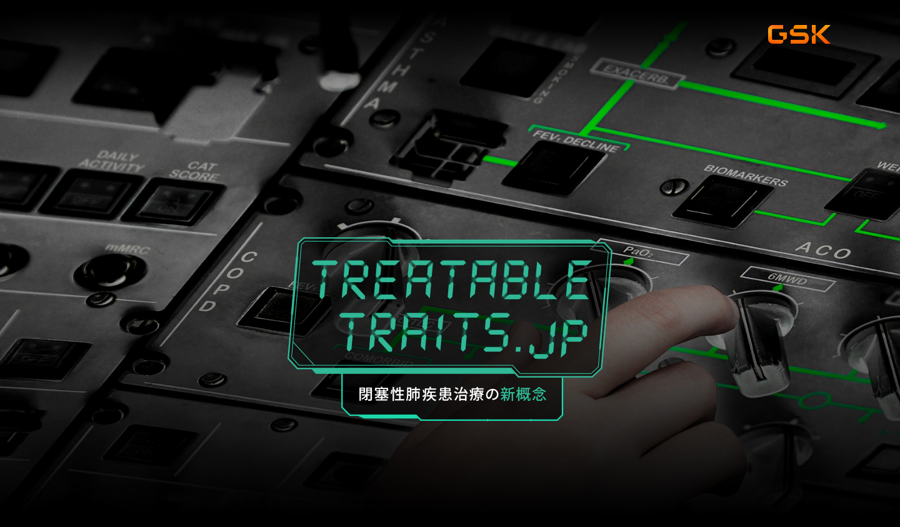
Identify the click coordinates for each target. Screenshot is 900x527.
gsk (799, 35)
